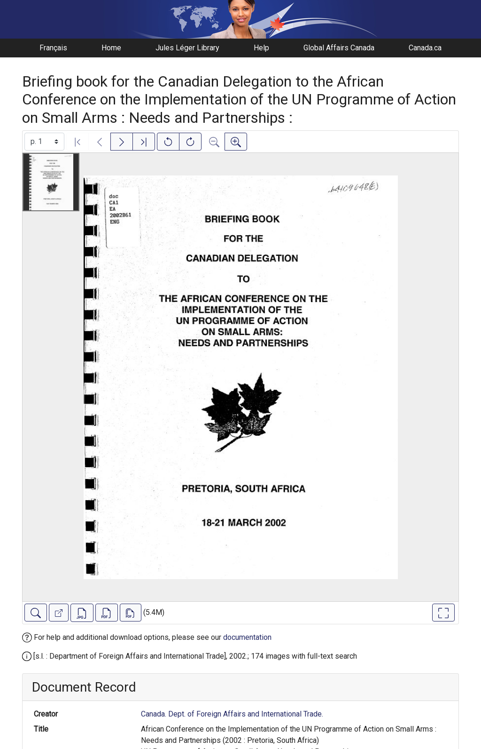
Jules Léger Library (187, 47)
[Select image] (44, 142)
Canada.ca (425, 47)
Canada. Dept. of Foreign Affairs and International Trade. (232, 713)
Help (261, 47)
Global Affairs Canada (338, 47)
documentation (247, 637)
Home (111, 47)
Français (53, 47)
